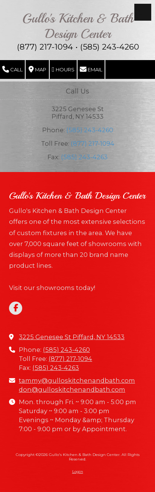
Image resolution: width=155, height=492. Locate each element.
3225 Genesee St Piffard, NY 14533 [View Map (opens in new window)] (72, 337)
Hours (63, 69)
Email (91, 69)
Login (77, 471)
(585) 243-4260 (89, 130)
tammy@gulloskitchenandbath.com (77, 380)
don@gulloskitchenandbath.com (72, 389)
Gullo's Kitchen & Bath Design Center (78, 26)
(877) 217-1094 (92, 143)
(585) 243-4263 (84, 157)
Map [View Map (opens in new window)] (37, 69)
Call (12, 69)
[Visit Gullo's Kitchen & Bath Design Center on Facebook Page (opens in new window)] (15, 308)
